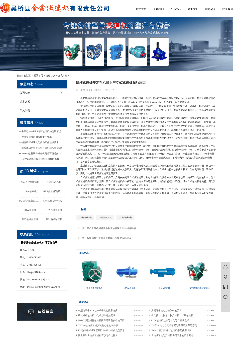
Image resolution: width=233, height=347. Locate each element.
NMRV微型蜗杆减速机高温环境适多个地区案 (43, 153)
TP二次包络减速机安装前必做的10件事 (98, 325)
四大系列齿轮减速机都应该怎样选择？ (98, 335)
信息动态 (210, 9)
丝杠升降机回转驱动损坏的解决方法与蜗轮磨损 (111, 228)
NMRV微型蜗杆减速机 (54, 200)
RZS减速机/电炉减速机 (54, 191)
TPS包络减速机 (30, 219)
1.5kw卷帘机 (30, 191)
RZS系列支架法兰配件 (30, 200)
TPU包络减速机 (54, 219)
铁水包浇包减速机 (30, 182)
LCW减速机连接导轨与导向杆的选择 (40, 159)
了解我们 (158, 9)
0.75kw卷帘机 (54, 182)
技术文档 (62, 75)
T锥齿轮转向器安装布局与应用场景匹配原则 (174, 325)
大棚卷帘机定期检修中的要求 (36, 137)
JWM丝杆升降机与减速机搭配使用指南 (171, 330)
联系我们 (227, 9)
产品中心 (175, 9)
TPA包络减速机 (54, 210)
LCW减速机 (30, 210)
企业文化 (193, 9)
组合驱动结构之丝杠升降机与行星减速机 (42, 148)
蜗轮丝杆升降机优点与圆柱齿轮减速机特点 (109, 238)
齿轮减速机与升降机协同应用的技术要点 (172, 335)
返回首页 (38, 75)
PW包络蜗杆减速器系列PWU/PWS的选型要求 (101, 330)
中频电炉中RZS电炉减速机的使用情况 (41, 131)
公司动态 (25, 92)
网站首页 (141, 9)
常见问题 (25, 110)
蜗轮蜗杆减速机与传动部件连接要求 (40, 142)
